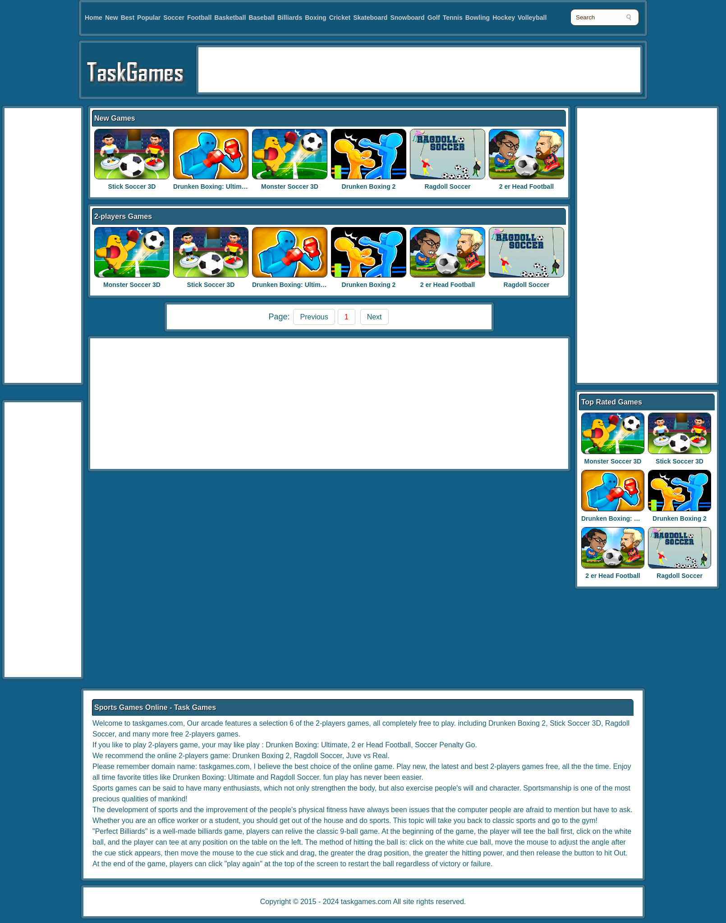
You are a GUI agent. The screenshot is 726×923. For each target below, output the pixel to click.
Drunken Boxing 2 (369, 186)
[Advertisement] (43, 245)
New (111, 17)
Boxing (315, 17)
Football (199, 17)
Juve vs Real (367, 755)
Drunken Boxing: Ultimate (212, 186)
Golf (433, 17)
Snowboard (407, 17)
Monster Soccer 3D (289, 186)
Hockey (503, 17)
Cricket (339, 17)
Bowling (477, 17)
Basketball (230, 17)
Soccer (173, 17)
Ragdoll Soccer (448, 186)
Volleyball (532, 17)
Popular (149, 17)
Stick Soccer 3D (132, 186)
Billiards (289, 17)
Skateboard (370, 17)
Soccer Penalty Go (445, 745)
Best (127, 17)
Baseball (261, 17)
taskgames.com (366, 901)
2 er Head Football (526, 186)
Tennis (453, 17)
